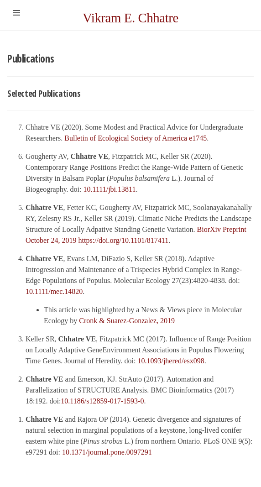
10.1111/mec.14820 (54, 291)
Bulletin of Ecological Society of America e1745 (135, 138)
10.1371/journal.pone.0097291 (107, 452)
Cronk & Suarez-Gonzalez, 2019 (127, 321)
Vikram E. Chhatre (130, 17)
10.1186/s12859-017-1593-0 (102, 401)
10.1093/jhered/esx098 (170, 361)
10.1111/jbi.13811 (110, 189)
